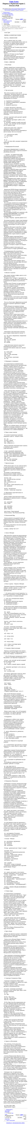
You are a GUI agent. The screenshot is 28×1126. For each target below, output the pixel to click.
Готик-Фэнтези (6, 22)
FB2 (8, 23)
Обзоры (17, 9)
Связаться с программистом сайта (15, 1122)
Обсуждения (7, 9)
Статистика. (4, 19)
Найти (19, 8)
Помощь (21, 9)
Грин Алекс (14, 2)
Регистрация (14, 8)
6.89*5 (21, 19)
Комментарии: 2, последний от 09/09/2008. (7, 13)
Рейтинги (23, 8)
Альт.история (9, 20)
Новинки (13, 9)
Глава (4, 20)
